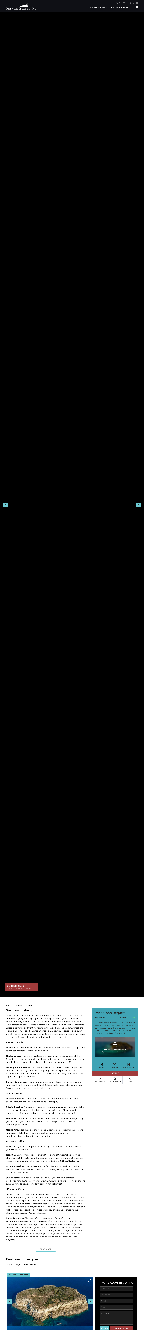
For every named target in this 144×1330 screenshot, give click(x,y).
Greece (9, 988)
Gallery (12, 1275)
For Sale (9, 1005)
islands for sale (98, 7)
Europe (14, 988)
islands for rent (119, 7)
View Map (24, 1275)
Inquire (115, 1073)
